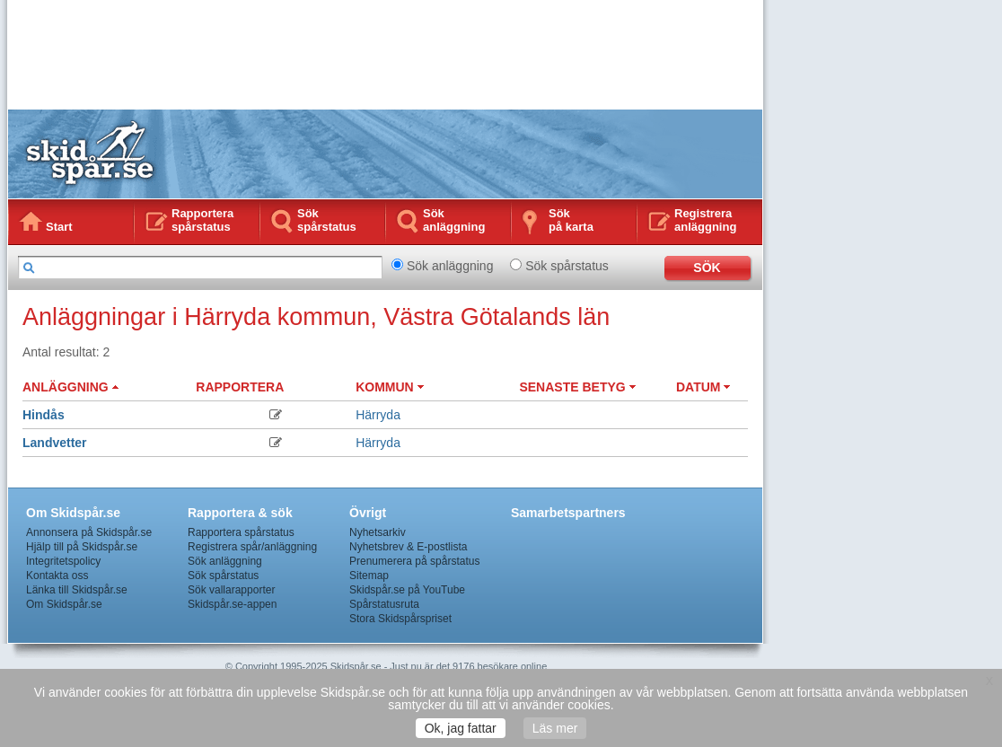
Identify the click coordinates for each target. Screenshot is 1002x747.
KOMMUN (389, 387)
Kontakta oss (57, 575)
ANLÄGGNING (70, 387)
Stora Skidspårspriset (400, 618)
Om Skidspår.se (64, 604)
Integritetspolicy (63, 561)
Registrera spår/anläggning (252, 546)
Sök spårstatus (326, 220)
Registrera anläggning (705, 220)
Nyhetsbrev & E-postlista (408, 546)
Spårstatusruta (384, 604)
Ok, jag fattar (461, 728)
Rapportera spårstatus (202, 220)
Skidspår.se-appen (232, 604)
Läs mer (555, 728)
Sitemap (369, 575)
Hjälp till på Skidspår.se (81, 546)
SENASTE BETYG (577, 387)
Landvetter (54, 442)
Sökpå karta (571, 220)
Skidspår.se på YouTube (407, 590)
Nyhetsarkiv (377, 532)
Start (59, 226)
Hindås (43, 415)
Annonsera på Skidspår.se (89, 532)
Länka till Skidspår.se (76, 590)
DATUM (703, 387)
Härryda (378, 415)
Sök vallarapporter (231, 590)
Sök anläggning (454, 220)
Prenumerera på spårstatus (414, 561)
